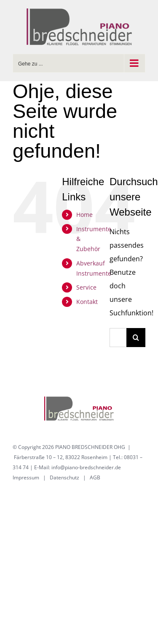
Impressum (26, 477)
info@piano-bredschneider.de (86, 467)
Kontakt (87, 302)
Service (86, 287)
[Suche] (135, 337)
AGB (95, 477)
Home (84, 215)
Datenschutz (64, 477)
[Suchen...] (118, 337)
